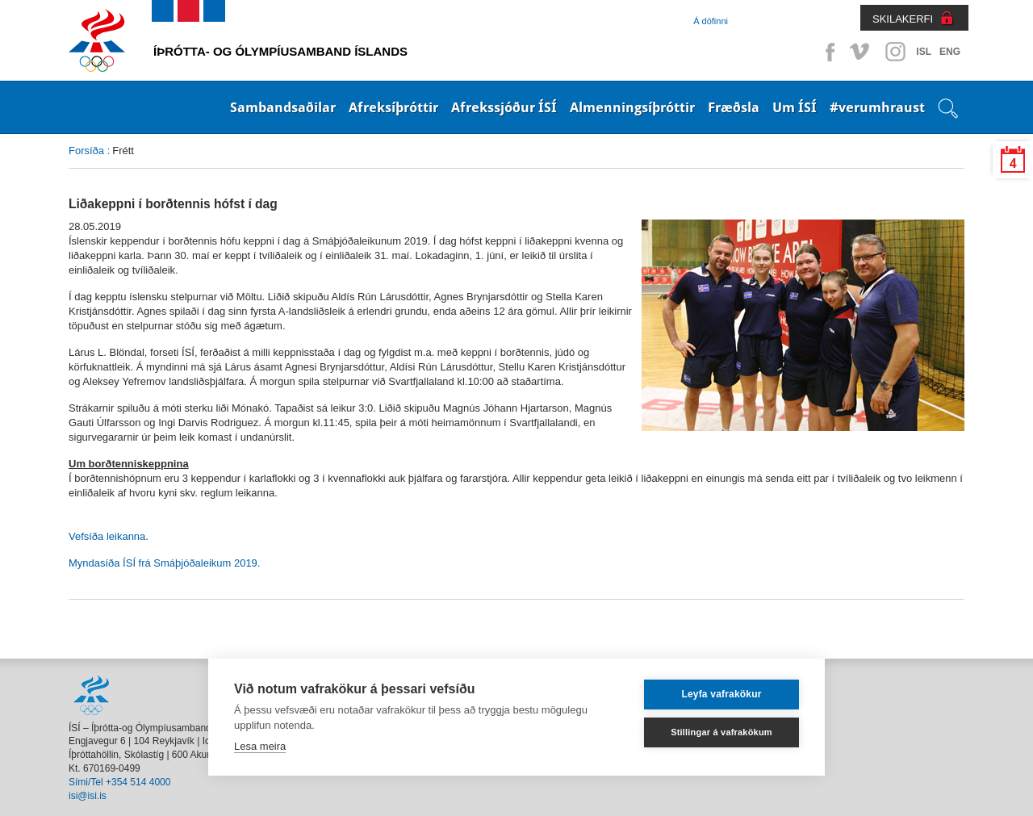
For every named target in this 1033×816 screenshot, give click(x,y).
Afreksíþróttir (393, 107)
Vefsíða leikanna (107, 536)
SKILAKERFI (902, 19)
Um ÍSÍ (794, 107)
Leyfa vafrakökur (721, 694)
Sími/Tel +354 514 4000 (119, 782)
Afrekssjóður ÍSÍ (504, 107)
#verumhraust (877, 107)
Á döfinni (710, 21)
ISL (923, 51)
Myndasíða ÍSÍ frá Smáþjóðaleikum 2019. (164, 563)
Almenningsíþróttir (632, 107)
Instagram (895, 52)
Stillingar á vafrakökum (721, 732)
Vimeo (861, 52)
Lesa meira (260, 746)
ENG (949, 51)
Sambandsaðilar (283, 107)
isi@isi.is (88, 795)
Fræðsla (733, 107)
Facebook (827, 52)
